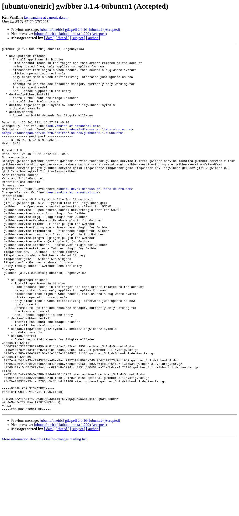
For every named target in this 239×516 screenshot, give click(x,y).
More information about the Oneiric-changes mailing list (44, 512)
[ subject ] (77, 38)
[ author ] (93, 38)
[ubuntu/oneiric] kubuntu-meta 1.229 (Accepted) (70, 34)
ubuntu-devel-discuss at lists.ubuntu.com (94, 146)
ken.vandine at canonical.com (46, 17)
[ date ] (49, 38)
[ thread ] (62, 38)
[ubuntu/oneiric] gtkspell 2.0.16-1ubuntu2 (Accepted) (80, 29)
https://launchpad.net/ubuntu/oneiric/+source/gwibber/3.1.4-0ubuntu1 (63, 150)
